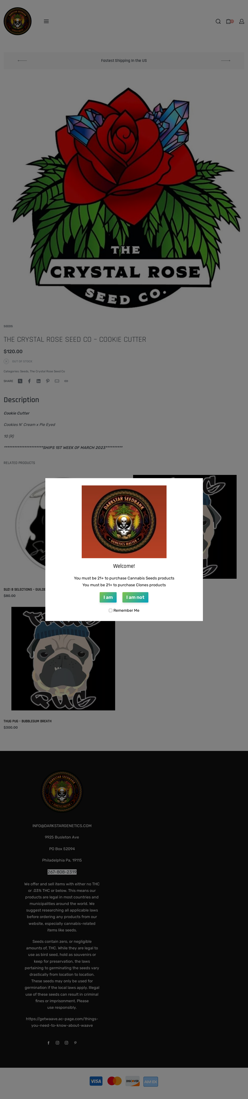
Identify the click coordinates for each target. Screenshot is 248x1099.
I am (108, 597)
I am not (135, 597)
